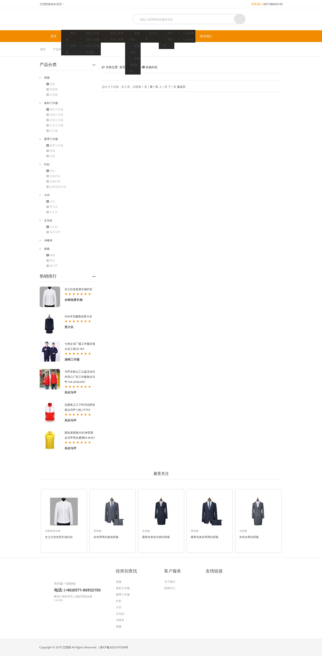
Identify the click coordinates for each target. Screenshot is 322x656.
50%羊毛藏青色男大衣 (78, 316)
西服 (69, 36)
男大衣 (52, 207)
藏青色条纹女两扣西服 (156, 537)
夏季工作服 (112, 36)
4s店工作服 (55, 125)
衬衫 (133, 36)
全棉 (50, 156)
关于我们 (169, 582)
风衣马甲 (53, 232)
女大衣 (52, 212)
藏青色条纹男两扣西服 (204, 537)
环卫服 (52, 131)
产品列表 (81, 49)
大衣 (52, 201)
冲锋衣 (48, 240)
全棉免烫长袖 (56, 187)
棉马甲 (52, 266)
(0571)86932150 (273, 4)
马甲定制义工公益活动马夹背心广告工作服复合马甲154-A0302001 (80, 377)
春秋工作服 (88, 36)
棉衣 (50, 260)
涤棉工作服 (54, 115)
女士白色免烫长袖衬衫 (78, 289)
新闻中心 (185, 36)
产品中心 (58, 49)
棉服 (166, 36)
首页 (53, 36)
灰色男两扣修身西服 (106, 537)
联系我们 (206, 36)
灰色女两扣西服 (249, 537)
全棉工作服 (54, 120)
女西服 (52, 95)
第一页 (154, 87)
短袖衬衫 (53, 181)
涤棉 (50, 151)
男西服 (52, 89)
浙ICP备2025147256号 (114, 647)
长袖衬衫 (53, 176)
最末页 (181, 87)
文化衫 (149, 36)
